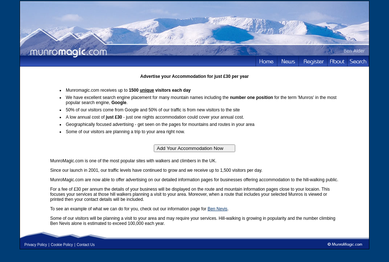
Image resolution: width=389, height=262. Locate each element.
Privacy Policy (35, 245)
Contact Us (86, 245)
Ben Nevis (218, 208)
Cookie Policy (62, 245)
